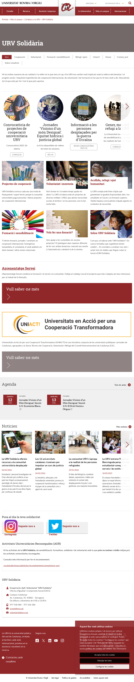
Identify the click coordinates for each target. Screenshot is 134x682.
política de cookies (94, 648)
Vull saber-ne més (22, 289)
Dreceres (90, 3)
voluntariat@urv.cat (19, 612)
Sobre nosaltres (12, 63)
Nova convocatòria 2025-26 (84, 147)
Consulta (16, 155)
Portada (5, 19)
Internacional (120, 11)
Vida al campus (102, 11)
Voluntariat (36, 57)
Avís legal (55, 678)
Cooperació (19, 57)
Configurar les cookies (104, 667)
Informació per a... (113, 3)
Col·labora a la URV (32, 19)
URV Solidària (47, 19)
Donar (108, 57)
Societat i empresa (47, 11)
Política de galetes (69, 678)
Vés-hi (50, 155)
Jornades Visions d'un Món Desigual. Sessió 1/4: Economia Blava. (30, 402)
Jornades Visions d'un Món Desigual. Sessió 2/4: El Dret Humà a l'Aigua (74, 404)
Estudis (10, 11)
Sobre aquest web (101, 678)
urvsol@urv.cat (16, 608)
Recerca (26, 11)
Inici (7, 57)
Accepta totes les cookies (104, 655)
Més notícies (121, 427)
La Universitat (84, 11)
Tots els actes (120, 385)
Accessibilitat (85, 678)
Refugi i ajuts (81, 57)
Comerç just (122, 57)
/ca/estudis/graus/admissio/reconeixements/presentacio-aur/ (31, 565)
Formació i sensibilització (58, 57)
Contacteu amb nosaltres (14, 659)
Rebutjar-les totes (104, 660)
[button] (127, 126)
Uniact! (96, 57)
